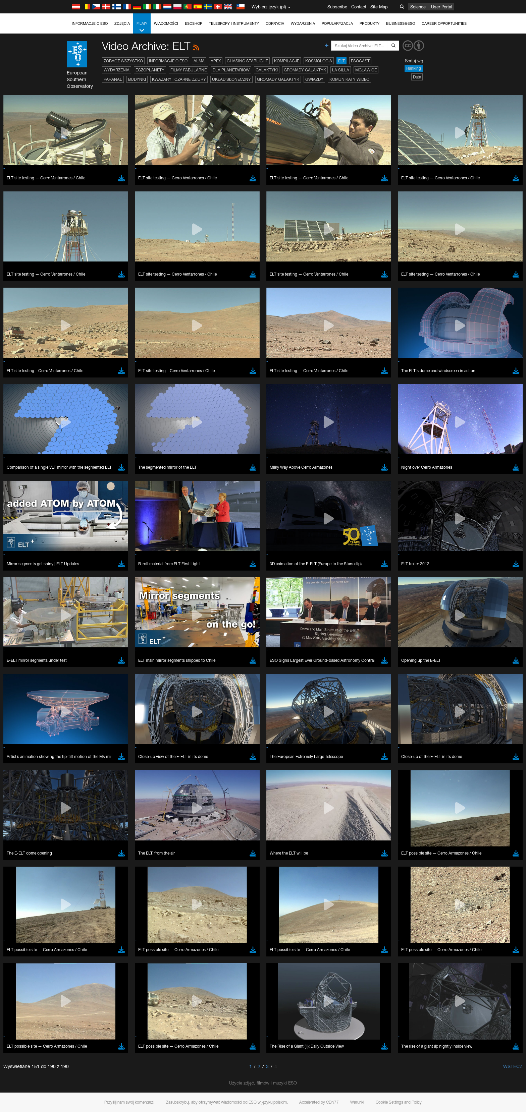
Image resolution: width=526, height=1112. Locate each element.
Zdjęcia (122, 23)
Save (74, 970)
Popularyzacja (337, 23)
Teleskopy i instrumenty (234, 23)
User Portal (441, 6)
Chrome (80, 853)
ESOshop (193, 23)
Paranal (113, 79)
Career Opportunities (444, 23)
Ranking (413, 68)
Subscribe (337, 6)
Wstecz (513, 1066)
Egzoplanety (150, 69)
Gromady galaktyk (305, 69)
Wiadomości (166, 23)
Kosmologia (318, 60)
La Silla (340, 69)
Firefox (79, 865)
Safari (78, 871)
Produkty (369, 23)
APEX (216, 60)
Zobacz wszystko (123, 60)
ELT (341, 60)
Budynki (137, 79)
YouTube (67, 730)
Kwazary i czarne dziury (179, 79)
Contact (358, 6)
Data (417, 76)
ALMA (199, 60)
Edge (78, 859)
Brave (78, 846)
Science (418, 6)
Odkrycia (275, 23)
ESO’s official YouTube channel (210, 730)
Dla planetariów (231, 69)
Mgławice (366, 69)
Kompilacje (286, 60)
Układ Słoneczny (231, 79)
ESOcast (360, 60)
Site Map (379, 6)
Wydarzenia (303, 23)
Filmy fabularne (188, 69)
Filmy (142, 27)
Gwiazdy (314, 79)
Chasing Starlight (247, 60)
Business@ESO (400, 23)
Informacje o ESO (90, 23)
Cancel (106, 970)
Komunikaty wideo (349, 79)
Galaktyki (267, 69)
